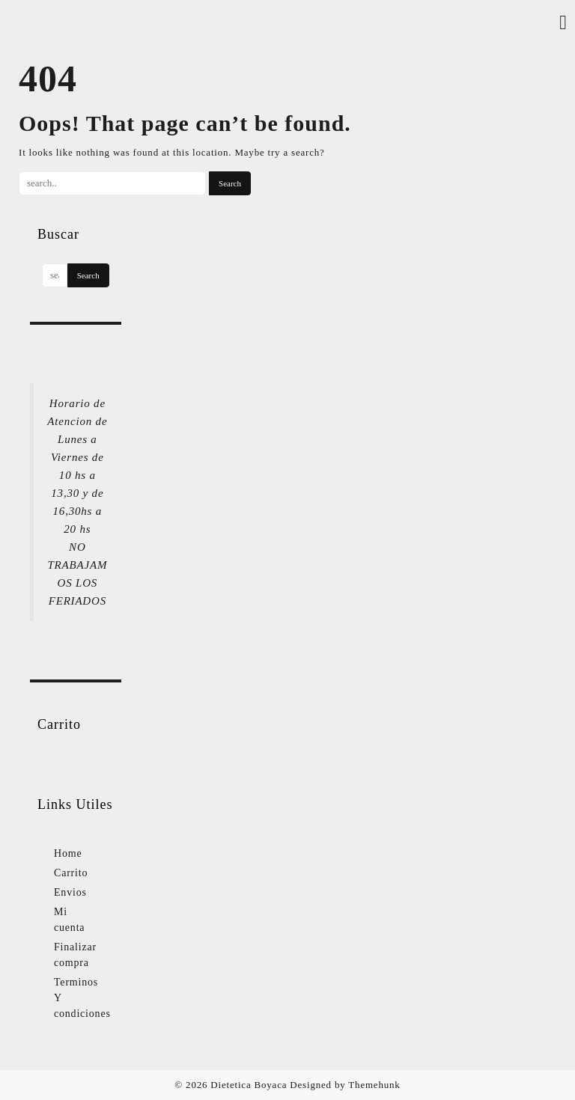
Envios (70, 892)
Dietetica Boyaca (248, 1084)
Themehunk (374, 1084)
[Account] (563, 23)
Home (68, 853)
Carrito (71, 873)
